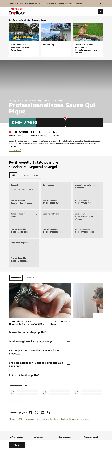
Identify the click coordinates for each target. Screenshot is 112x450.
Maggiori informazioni (73, 3)
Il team (35, 440)
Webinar (61, 440)
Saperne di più (15, 150)
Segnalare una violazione (47, 419)
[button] (100, 11)
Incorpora (30, 419)
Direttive (86, 440)
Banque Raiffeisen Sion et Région (50, 100)
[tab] (13, 175)
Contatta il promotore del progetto (75, 419)
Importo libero (21, 203)
